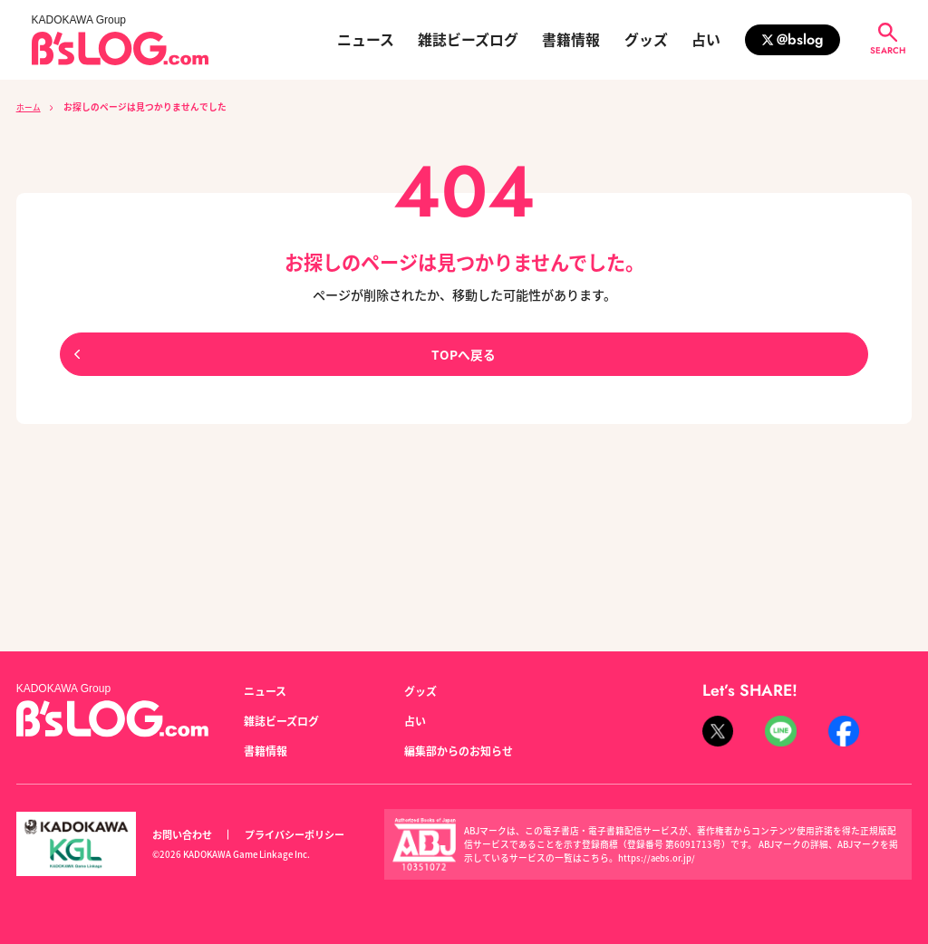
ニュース (365, 40)
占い (705, 40)
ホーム (30, 107)
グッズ (646, 40)
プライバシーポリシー (294, 834)
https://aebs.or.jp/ (657, 858)
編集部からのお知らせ (458, 751)
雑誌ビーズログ (468, 40)
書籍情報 (571, 40)
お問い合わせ (182, 834)
